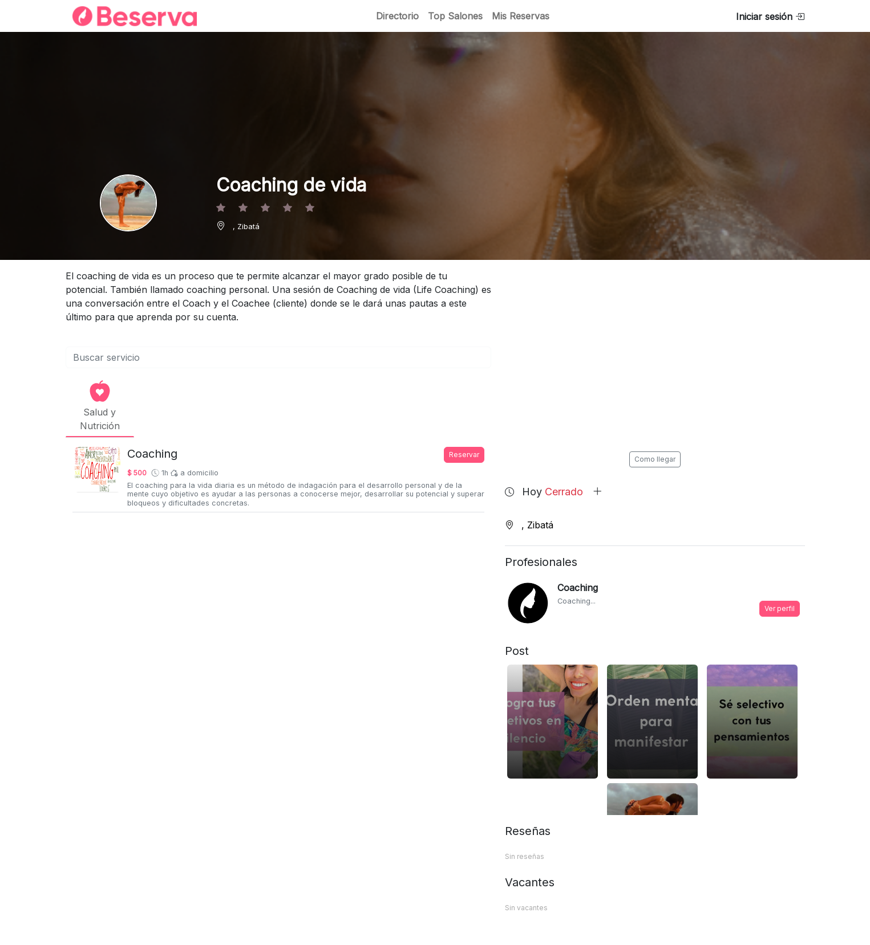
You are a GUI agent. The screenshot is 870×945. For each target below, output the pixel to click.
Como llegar (654, 459)
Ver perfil (779, 608)
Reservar (464, 454)
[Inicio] (128, 16)
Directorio (397, 16)
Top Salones (455, 16)
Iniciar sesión (770, 16)
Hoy (562, 492)
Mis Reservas (520, 16)
